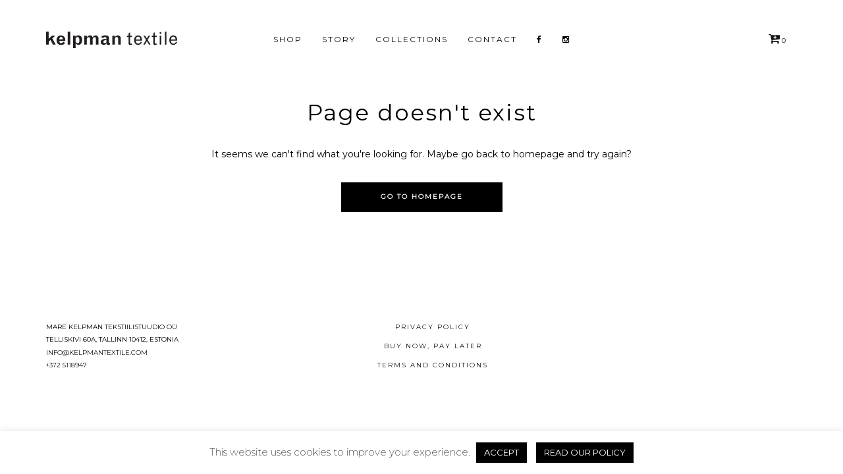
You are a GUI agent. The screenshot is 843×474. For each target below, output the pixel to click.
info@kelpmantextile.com (97, 352)
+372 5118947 (66, 365)
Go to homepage (422, 196)
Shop (287, 39)
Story (339, 39)
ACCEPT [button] (501, 452)
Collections (411, 39)
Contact (492, 39)
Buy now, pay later (433, 346)
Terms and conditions (432, 365)
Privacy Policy (432, 327)
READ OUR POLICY (585, 452)
